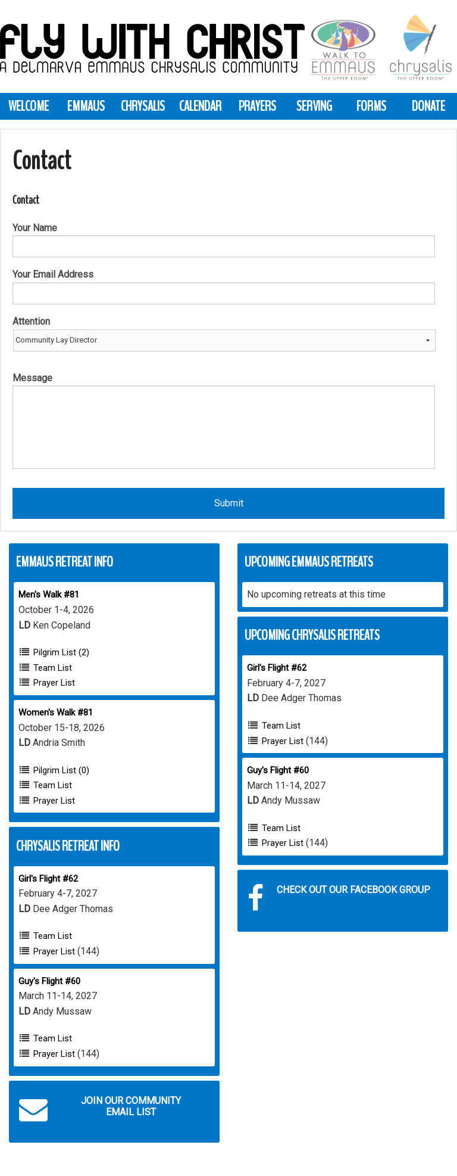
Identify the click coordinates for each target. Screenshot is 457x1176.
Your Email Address (52, 274)
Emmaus (86, 106)
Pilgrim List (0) (61, 770)
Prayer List (54, 682)
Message (32, 378)
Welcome (28, 106)
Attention (31, 321)
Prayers (257, 106)
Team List (52, 667)
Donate (428, 106)
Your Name (34, 228)
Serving (314, 106)
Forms (371, 106)
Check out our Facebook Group (339, 898)
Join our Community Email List (100, 1109)
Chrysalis (143, 106)
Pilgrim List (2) (61, 652)
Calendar (200, 106)
